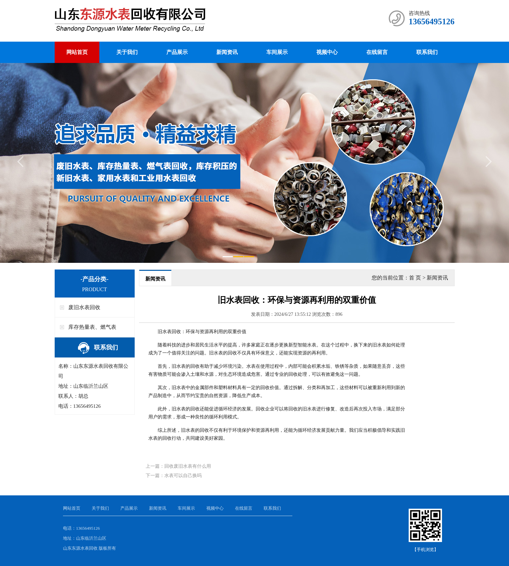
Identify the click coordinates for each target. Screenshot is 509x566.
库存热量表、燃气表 (92, 327)
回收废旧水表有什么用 (187, 466)
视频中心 (327, 52)
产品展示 (177, 52)
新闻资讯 (227, 52)
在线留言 (377, 52)
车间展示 (277, 52)
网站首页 (77, 52)
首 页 (415, 278)
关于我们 (127, 52)
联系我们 (427, 52)
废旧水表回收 (84, 307)
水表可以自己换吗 (183, 475)
